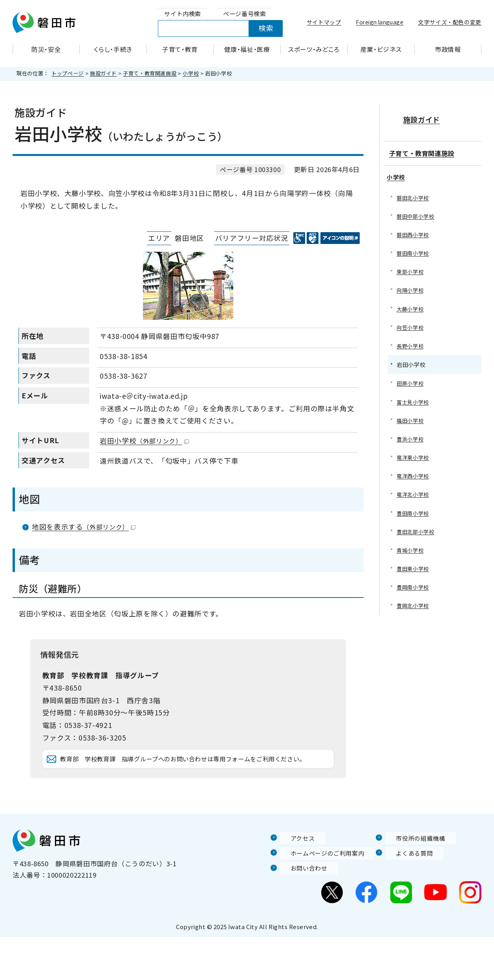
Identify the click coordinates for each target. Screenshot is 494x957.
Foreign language (379, 22)
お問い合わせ (301, 888)
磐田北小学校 (414, 191)
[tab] (182, 14)
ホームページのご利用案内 (321, 873)
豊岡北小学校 (414, 608)
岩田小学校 (144, 441)
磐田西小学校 (414, 229)
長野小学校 (411, 343)
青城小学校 (411, 551)
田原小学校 (411, 380)
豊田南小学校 (414, 513)
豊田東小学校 (414, 570)
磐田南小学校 (414, 248)
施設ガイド (103, 73)
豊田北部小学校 (417, 532)
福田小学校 (411, 418)
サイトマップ (324, 22)
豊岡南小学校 (414, 589)
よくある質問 (406, 873)
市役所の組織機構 (413, 858)
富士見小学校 (414, 399)
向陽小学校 (411, 286)
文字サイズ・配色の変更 (449, 22)
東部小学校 (411, 267)
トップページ (67, 73)
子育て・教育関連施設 (149, 73)
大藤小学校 (411, 305)
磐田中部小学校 (417, 210)
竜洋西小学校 (414, 475)
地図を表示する (83, 527)
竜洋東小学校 (414, 456)
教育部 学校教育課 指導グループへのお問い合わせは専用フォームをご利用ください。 (195, 768)
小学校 (191, 73)
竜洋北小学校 (414, 494)
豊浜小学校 (411, 437)
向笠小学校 (411, 323)
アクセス (293, 858)
